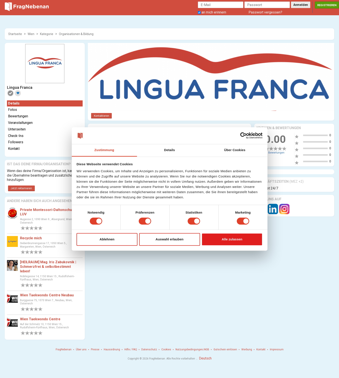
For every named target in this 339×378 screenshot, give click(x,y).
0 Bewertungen (275, 152)
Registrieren (327, 5)
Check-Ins (15, 136)
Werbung (246, 349)
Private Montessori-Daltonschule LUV (47, 212)
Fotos (12, 110)
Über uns (81, 349)
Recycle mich (31, 238)
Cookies (166, 349)
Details (14, 103)
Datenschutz (149, 349)
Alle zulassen (232, 239)
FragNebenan (64, 349)
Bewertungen (18, 116)
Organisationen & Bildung (76, 34)
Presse (95, 349)
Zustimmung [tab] (104, 150)
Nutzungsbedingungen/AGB (192, 349)
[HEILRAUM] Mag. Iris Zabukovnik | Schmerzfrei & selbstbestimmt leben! (48, 266)
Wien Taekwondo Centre (40, 319)
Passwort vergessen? (265, 12)
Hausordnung (112, 349)
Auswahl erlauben (169, 239)
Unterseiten (17, 129)
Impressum (277, 349)
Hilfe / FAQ (130, 349)
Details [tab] (169, 150)
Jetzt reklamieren (21, 188)
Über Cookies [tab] (234, 150)
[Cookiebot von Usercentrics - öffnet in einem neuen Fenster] (243, 135)
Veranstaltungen (20, 123)
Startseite (15, 34)
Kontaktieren (101, 115)
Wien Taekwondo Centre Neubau (47, 295)
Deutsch (205, 358)
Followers (15, 142)
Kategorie (46, 34)
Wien (31, 34)
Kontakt (14, 149)
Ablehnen (107, 239)
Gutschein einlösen (225, 349)
